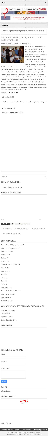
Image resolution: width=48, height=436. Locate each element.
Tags (13, 224)
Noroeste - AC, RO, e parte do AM (12, 245)
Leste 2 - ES (5, 261)
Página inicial (24, 102)
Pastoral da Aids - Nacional (12, 187)
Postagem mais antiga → (38, 102)
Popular (5, 224)
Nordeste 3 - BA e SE (8, 294)
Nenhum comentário (22, 43)
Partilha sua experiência (12, 234)
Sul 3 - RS (4, 281)
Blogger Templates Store (34, 434)
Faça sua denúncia (38, 228)
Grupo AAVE (5, 313)
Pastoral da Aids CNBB (9, 320)
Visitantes (24, 403)
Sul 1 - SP (4, 274)
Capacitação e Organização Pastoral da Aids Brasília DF (21, 38)
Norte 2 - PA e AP (7, 251)
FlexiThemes (18, 432)
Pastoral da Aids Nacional (22, 430)
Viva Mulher (7, 228)
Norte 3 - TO (5, 255)
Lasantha (37, 432)
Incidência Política (21, 228)
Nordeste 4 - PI (6, 297)
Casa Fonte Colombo (8, 310)
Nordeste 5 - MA (6, 301)
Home (4, 31)
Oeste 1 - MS (5, 268)
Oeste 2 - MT (5, 271)
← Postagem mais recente (10, 102)
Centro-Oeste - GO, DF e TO (10, 264)
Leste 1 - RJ (4, 258)
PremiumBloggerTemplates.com (16, 434)
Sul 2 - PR (4, 278)
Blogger (44, 430)
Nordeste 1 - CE (6, 287)
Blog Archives (23, 224)
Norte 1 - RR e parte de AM (10, 248)
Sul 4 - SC (4, 284)
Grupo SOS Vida (6, 317)
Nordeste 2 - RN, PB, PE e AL (10, 291)
